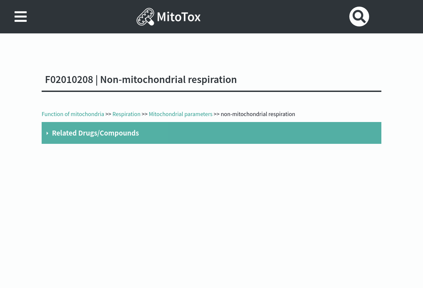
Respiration (126, 114)
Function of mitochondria (73, 114)
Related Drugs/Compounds (95, 133)
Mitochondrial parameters (180, 114)
